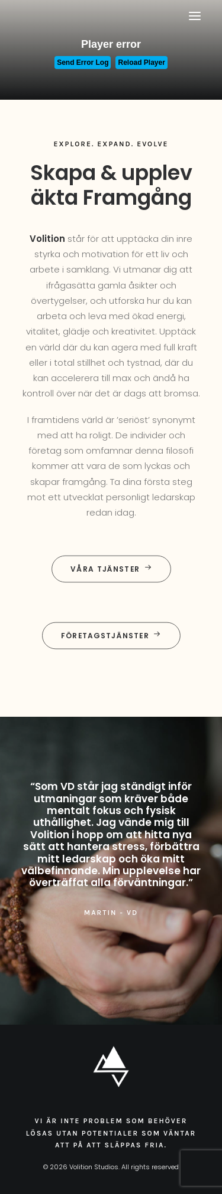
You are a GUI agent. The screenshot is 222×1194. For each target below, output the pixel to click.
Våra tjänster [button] (111, 569)
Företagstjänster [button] (111, 636)
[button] (195, 16)
